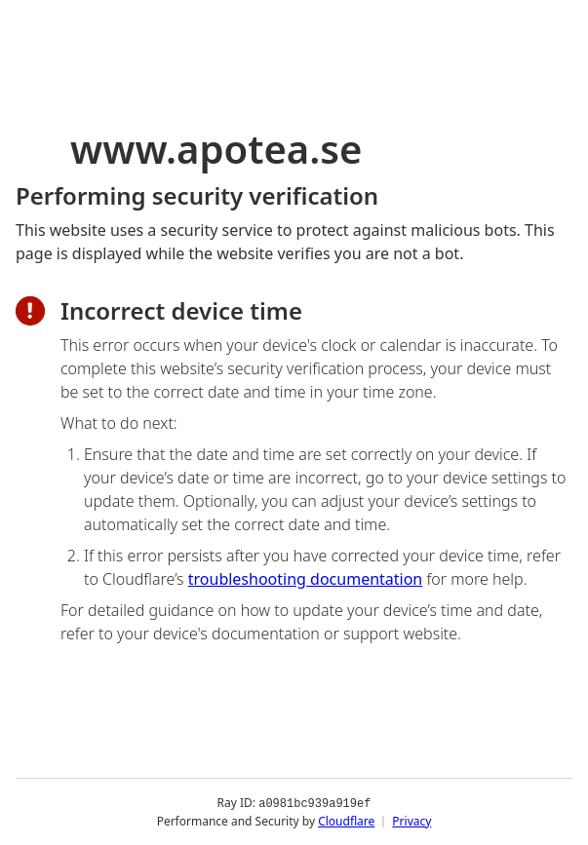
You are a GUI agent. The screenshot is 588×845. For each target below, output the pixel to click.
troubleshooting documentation (305, 579)
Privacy (411, 820)
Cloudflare (346, 820)
